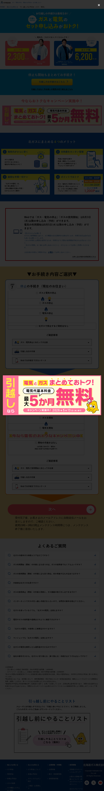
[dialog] (52, 395)
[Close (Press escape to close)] (99, 5)
